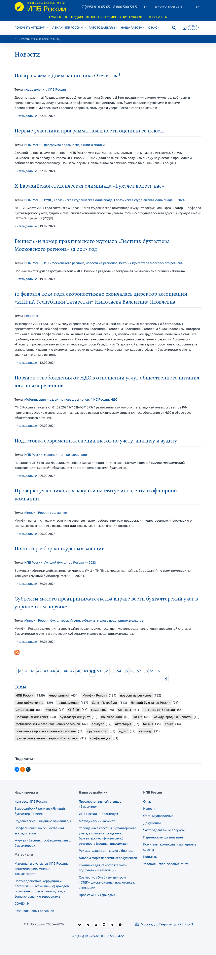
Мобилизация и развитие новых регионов (56, 399)
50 (92, 671)
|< (19, 671)
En (198, 6)
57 (139, 671)
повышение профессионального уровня (45, 731)
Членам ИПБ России (68, 27)
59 (152, 671)
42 (39, 671)
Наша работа (133, 27)
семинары (98, 709)
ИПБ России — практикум (98, 813)
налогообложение (29, 702)
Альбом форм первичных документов (108, 858)
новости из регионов (101, 263)
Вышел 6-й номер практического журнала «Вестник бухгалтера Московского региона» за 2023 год (92, 245)
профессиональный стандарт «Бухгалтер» (46, 738)
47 (72, 671)
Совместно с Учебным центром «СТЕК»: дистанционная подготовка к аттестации (107, 882)
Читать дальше (25, 116)
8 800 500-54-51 (126, 7)
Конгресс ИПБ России (30, 801)
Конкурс (98, 724)
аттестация (123, 724)
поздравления (35, 89)
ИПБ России (22, 38)
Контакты (150, 856)
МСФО (148, 724)
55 (125, 671)
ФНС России (100, 399)
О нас (154, 27)
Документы (152, 823)
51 (99, 671)
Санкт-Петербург (104, 702)
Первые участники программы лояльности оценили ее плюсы (89, 130)
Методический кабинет (97, 821)
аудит (123, 731)
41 (33, 671)
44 (52, 671)
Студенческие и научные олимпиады (42, 821)
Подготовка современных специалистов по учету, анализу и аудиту (95, 440)
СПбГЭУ (74, 709)
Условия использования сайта (165, 864)
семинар (145, 731)
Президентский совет (31, 717)
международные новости (172, 717)
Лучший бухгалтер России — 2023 (70, 562)
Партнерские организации (163, 837)
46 (66, 671)
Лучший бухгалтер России (151, 702)
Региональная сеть (167, 6)
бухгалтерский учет (65, 620)
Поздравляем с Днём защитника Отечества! (67, 75)
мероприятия (54, 454)
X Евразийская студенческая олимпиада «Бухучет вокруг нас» (89, 186)
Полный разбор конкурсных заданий (59, 548)
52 (106, 671)
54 (119, 671)
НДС (114, 399)
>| (165, 678)
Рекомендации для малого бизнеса (106, 850)
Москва (51, 709)
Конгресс (124, 709)
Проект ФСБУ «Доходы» (97, 895)
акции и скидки (93, 145)
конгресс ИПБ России (159, 709)
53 (112, 671)
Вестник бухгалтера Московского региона (151, 263)
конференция (111, 717)
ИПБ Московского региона (64, 263)
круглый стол (97, 731)
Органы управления (158, 816)
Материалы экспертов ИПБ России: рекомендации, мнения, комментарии (41, 868)
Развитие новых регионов (34, 911)
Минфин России (36, 512)
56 (132, 671)
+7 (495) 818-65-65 (95, 7)
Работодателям (103, 27)
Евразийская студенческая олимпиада (83, 200)
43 (46, 671)
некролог (31, 315)
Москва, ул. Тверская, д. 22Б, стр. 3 (164, 924)
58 (145, 671)
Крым (169, 724)
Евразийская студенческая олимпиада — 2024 (149, 200)
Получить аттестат (31, 27)
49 (86, 671)
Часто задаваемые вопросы (164, 830)
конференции (76, 454)
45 (59, 671)
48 (79, 671)
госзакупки (58, 512)
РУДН (48, 200)
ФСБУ (137, 717)
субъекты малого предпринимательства (112, 620)
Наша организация (46, 38)
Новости (149, 808)
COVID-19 (21, 903)
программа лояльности (61, 145)
